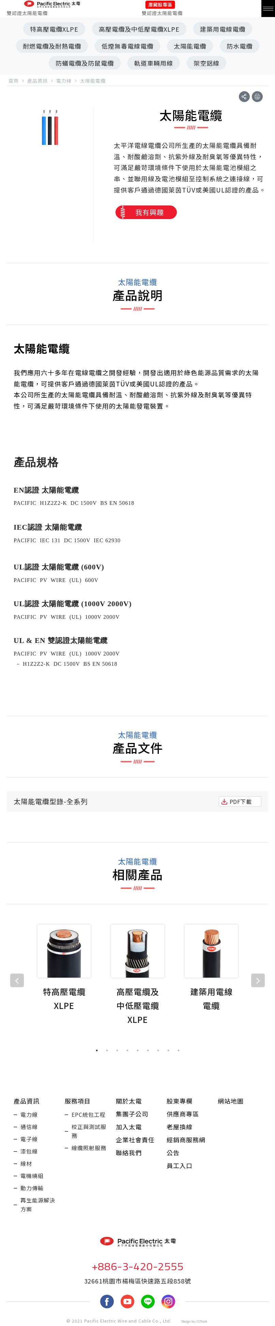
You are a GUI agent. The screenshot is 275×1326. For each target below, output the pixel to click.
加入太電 (129, 1126)
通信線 (29, 1127)
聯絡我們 (129, 1152)
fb (107, 1301)
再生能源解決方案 (37, 1204)
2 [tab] (107, 1050)
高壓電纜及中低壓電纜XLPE (139, 28)
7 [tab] (158, 1050)
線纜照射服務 (89, 1148)
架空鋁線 (206, 63)
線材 (26, 1163)
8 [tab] (168, 1050)
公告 (173, 1152)
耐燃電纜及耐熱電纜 (52, 46)
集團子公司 (132, 1113)
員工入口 (180, 1165)
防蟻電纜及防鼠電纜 (85, 63)
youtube (127, 1301)
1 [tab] (96, 1050)
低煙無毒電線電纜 (127, 46)
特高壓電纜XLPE (54, 28)
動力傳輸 (32, 1188)
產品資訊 (27, 1100)
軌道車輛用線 (153, 63)
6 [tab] (147, 1050)
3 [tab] (117, 1050)
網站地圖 (231, 1100)
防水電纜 (240, 46)
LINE (148, 1301)
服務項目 (78, 1100)
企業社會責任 (135, 1139)
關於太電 (129, 1100)
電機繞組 (32, 1176)
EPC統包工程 (89, 1114)
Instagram (168, 1301)
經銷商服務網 (186, 1139)
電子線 (29, 1139)
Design (186, 1321)
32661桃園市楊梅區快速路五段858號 (137, 1280)
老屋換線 (180, 1126)
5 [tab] (137, 1050)
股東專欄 (180, 1100)
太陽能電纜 (190, 46)
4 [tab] (127, 1050)
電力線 (29, 1114)
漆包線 (29, 1151)
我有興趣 (149, 212)
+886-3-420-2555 (138, 1266)
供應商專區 (183, 1113)
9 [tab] (178, 1050)
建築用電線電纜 (222, 28)
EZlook (202, 1321)
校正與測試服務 (89, 1131)
